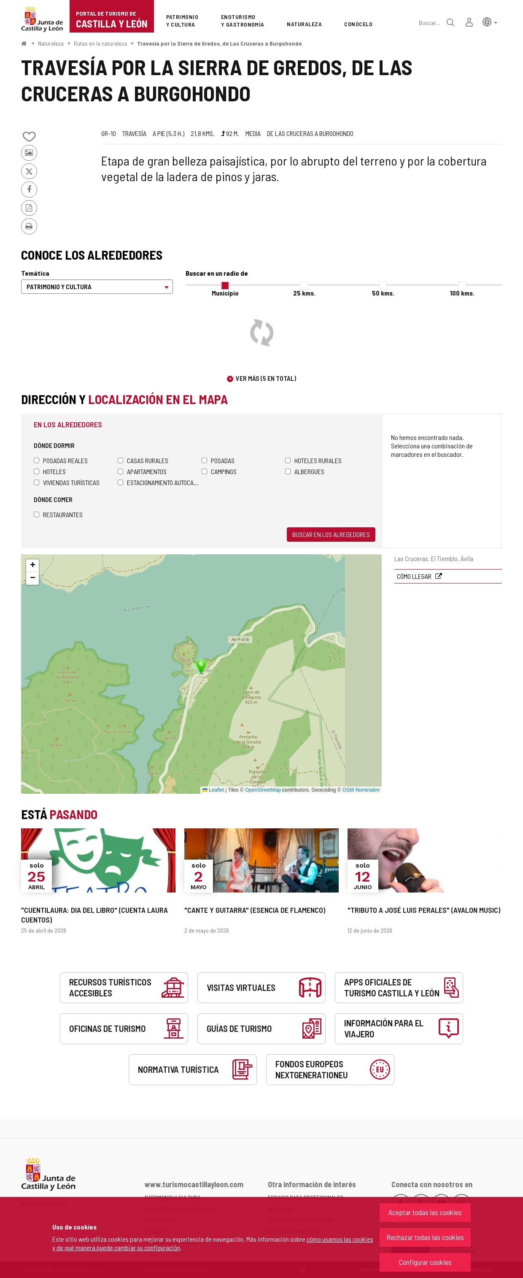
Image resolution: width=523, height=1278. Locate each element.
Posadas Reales (61, 460)
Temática (35, 273)
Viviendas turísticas (67, 482)
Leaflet (213, 790)
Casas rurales (143, 460)
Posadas (218, 460)
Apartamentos (142, 471)
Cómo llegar (415, 576)
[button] (490, 21)
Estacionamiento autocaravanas (160, 482)
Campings (219, 471)
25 (304, 293)
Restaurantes (58, 514)
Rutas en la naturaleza (100, 43)
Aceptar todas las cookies (425, 1212)
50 (383, 293)
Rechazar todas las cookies (425, 1237)
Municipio (225, 293)
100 (462, 293)
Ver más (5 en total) (266, 378)
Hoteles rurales (313, 460)
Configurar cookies (425, 1262)
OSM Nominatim (361, 790)
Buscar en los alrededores (331, 534)
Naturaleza (51, 43)
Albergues (304, 471)
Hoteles (50, 471)
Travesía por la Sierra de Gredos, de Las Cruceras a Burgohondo (219, 43)
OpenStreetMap (263, 790)
